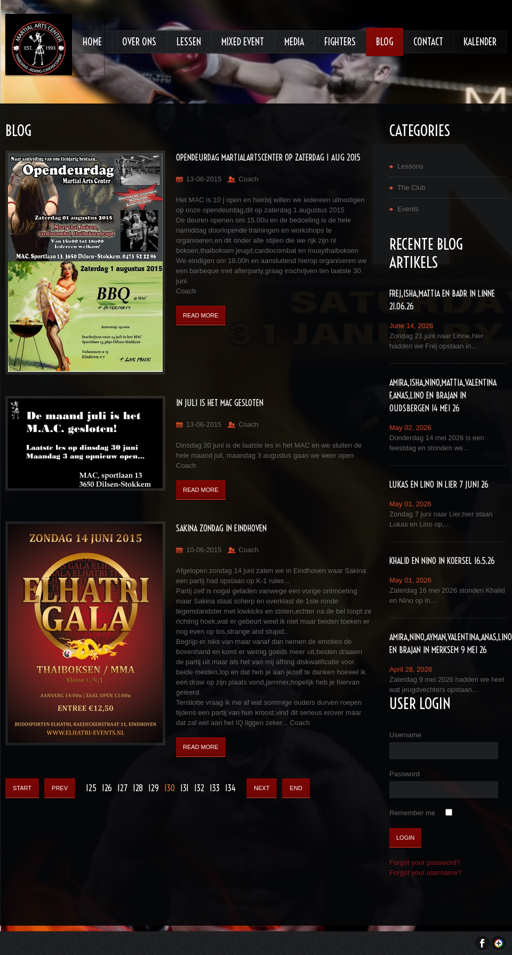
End (296, 788)
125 (91, 788)
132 (199, 788)
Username (405, 735)
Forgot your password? (424, 862)
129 (153, 788)
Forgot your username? (425, 873)
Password (404, 774)
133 (215, 788)
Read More (201, 315)
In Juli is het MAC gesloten (219, 402)
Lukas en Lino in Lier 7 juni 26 (439, 484)
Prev (60, 788)
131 (184, 788)
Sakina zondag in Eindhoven (221, 528)
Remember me (412, 813)
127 (122, 788)
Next (261, 788)
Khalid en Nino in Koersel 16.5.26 (442, 560)
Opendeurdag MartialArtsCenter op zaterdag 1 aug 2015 (268, 157)
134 (230, 788)
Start (22, 788)
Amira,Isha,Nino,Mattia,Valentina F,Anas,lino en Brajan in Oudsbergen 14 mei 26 (443, 395)
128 (138, 788)
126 (107, 788)
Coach (248, 179)
